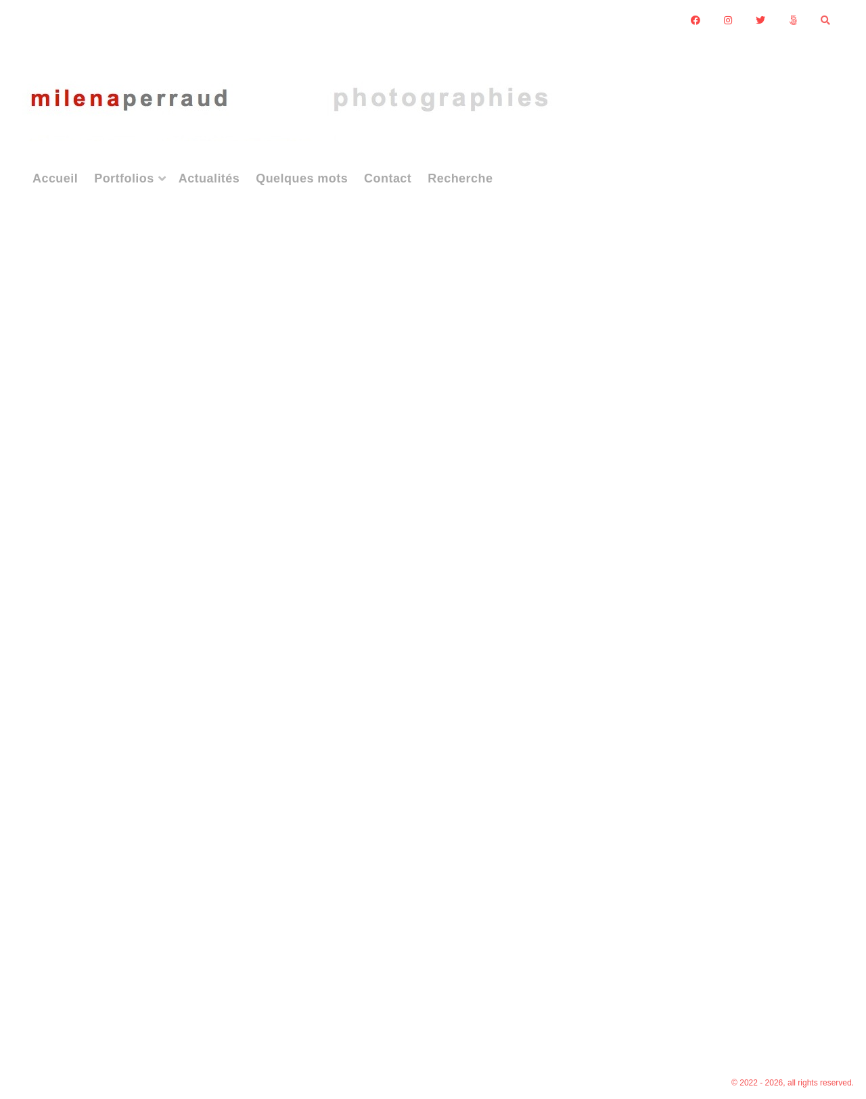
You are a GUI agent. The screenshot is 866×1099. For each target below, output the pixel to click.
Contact (387, 178)
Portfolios (124, 178)
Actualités (209, 178)
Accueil (55, 178)
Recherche (460, 178)
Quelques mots (302, 178)
